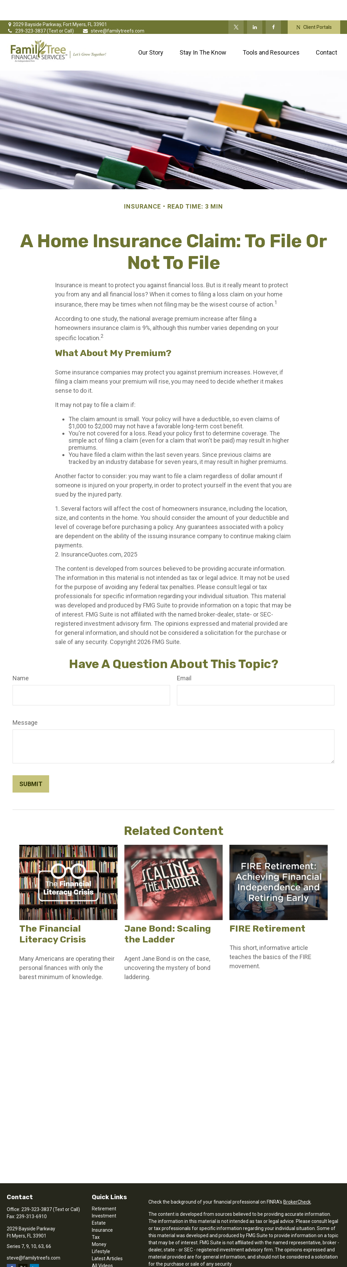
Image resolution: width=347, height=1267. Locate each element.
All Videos (102, 1245)
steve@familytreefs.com (113, 10)
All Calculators (107, 1252)
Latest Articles (107, 1238)
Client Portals (313, 7)
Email (184, 657)
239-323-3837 (27, 10)
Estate (99, 1202)
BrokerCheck (297, 1181)
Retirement (104, 1188)
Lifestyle (101, 1231)
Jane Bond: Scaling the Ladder (167, 913)
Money (99, 1224)
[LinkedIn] (254, 7)
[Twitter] (236, 7)
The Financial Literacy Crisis (52, 913)
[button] (150, 32)
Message (25, 702)
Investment (104, 1195)
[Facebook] (273, 7)
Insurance (102, 1209)
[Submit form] (31, 763)
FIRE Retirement (267, 908)
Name (21, 657)
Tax (96, 1217)
